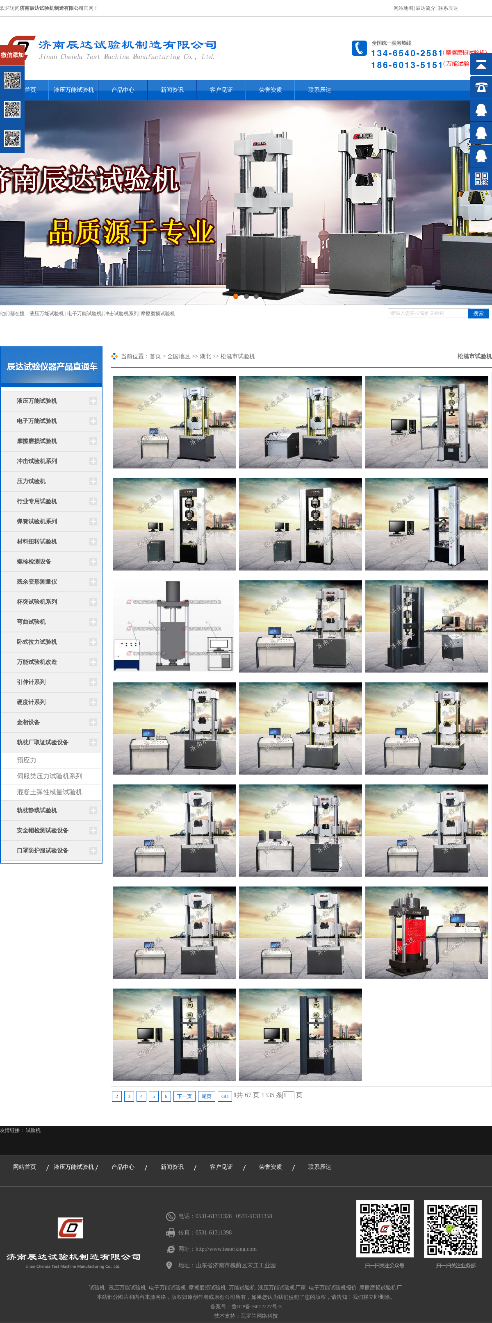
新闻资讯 (172, 90)
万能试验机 (242, 1287)
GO (224, 1096)
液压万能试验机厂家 (282, 1287)
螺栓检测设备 (34, 562)
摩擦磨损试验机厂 (380, 1287)
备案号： (221, 1306)
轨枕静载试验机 (37, 810)
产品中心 (123, 90)
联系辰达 (448, 8)
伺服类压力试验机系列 (49, 776)
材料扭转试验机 (37, 542)
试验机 (33, 1130)
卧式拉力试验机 (37, 642)
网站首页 (24, 1167)
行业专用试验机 (37, 501)
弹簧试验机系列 (37, 521)
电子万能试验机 (84, 313)
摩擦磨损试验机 (158, 313)
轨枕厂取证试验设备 (42, 742)
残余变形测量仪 (37, 582)
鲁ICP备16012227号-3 (257, 1306)
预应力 (26, 760)
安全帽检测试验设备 (42, 830)
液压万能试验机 (74, 90)
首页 (155, 356)
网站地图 (403, 8)
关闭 (41, 48)
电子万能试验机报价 (333, 1287)
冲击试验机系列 (121, 313)
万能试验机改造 (37, 662)
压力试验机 (31, 481)
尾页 (207, 1096)
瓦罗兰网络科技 (259, 1316)
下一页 (184, 1096)
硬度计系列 (31, 702)
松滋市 (229, 356)
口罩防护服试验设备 (42, 851)
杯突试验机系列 (37, 602)
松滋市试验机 (475, 356)
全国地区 (178, 356)
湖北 (205, 356)
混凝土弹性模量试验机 (49, 792)
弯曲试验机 (31, 622)
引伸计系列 (31, 682)
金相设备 (28, 722)
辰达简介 (425, 8)
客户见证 (221, 90)
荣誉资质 (270, 90)
